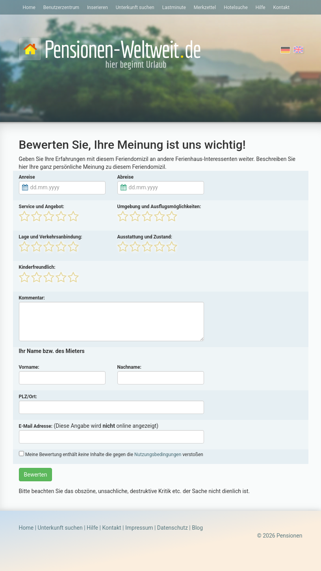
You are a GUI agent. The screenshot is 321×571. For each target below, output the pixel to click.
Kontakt (281, 7)
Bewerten (35, 474)
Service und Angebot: (41, 206)
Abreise (125, 177)
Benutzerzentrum (61, 7)
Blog (197, 528)
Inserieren (97, 7)
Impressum (139, 528)
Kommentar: (32, 298)
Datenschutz (172, 528)
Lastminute (174, 7)
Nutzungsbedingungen (157, 454)
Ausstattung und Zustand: (145, 237)
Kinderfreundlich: (37, 267)
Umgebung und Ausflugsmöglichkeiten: (159, 206)
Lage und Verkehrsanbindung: (50, 237)
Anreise (27, 177)
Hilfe (260, 7)
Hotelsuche (236, 7)
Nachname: (129, 367)
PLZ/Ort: (28, 396)
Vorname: (29, 367)
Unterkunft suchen (135, 7)
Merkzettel (205, 7)
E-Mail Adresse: (36, 426)
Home (29, 7)
